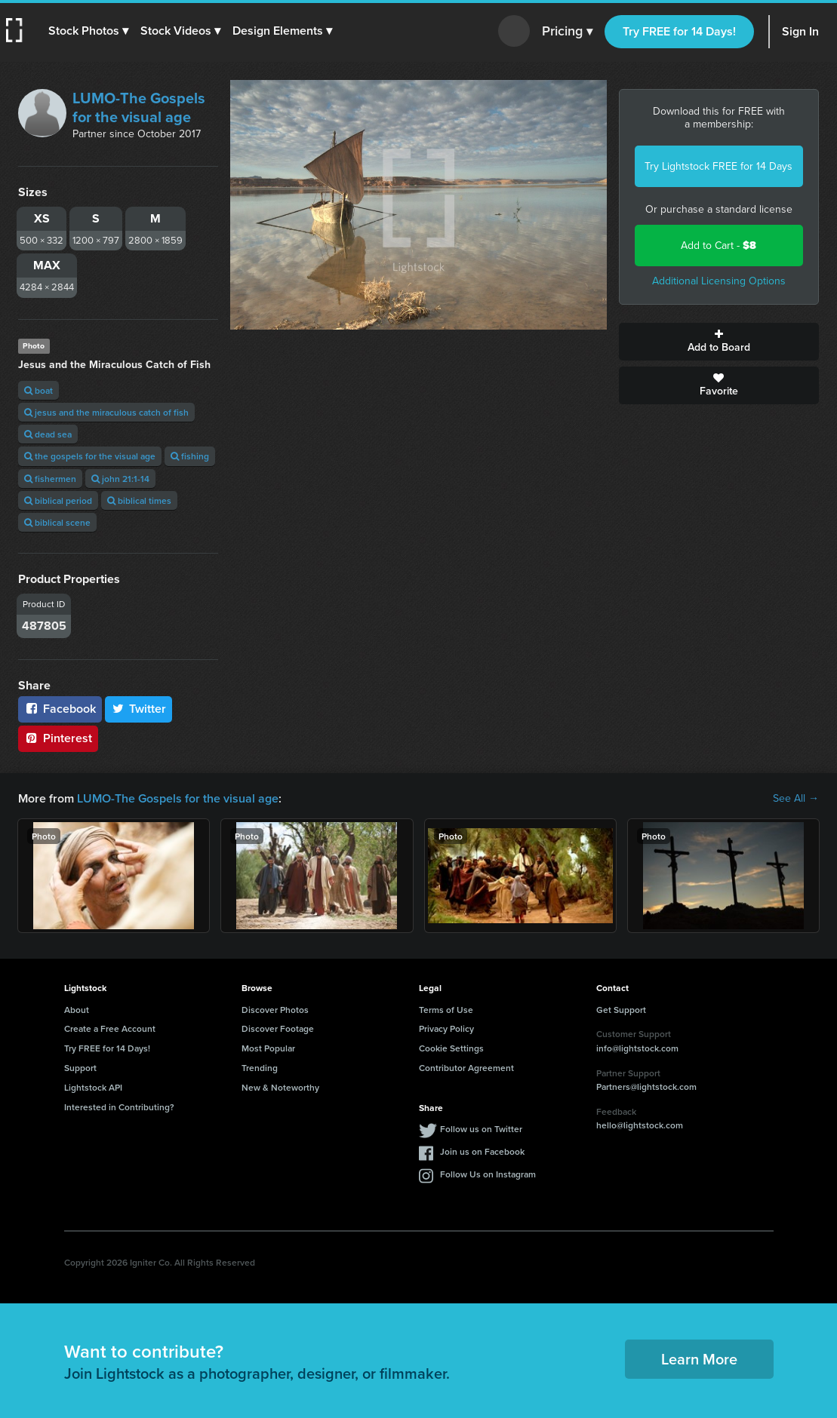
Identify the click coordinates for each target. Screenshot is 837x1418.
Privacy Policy (446, 1028)
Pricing (567, 31)
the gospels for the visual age (89, 456)
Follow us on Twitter (481, 1128)
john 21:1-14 (120, 478)
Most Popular (268, 1048)
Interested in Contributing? (119, 1106)
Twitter (139, 708)
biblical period (58, 500)
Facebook (60, 708)
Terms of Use (446, 1009)
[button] (88, 31)
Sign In (800, 31)
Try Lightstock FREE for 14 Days (718, 166)
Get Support (621, 1009)
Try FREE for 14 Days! (679, 31)
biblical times (139, 500)
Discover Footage (278, 1028)
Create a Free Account (109, 1028)
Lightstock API (93, 1087)
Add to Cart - (718, 245)
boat (38, 390)
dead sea (48, 434)
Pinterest (58, 738)
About (76, 1009)
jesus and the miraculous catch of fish (106, 412)
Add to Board (719, 341)
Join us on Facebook (482, 1151)
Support (80, 1067)
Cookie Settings (451, 1048)
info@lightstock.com (637, 1048)
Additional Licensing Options (719, 281)
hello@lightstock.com (639, 1125)
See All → (796, 798)
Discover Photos (275, 1009)
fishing (190, 456)
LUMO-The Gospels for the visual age (138, 107)
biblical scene (57, 522)
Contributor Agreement (466, 1067)
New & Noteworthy (280, 1087)
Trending (260, 1067)
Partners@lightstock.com (646, 1086)
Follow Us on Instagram (488, 1174)
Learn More (699, 1359)
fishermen (50, 478)
